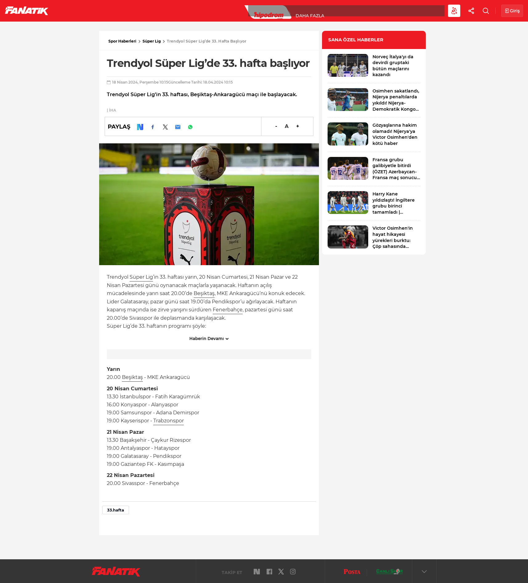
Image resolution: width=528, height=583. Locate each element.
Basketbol (141, 10)
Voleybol (179, 10)
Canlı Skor (252, 10)
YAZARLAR (215, 10)
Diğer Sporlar (338, 10)
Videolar (380, 10)
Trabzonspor (168, 421)
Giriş (512, 11)
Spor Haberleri (122, 41)
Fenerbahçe (228, 310)
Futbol (70, 10)
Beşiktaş (204, 293)
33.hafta (115, 509)
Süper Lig (103, 10)
